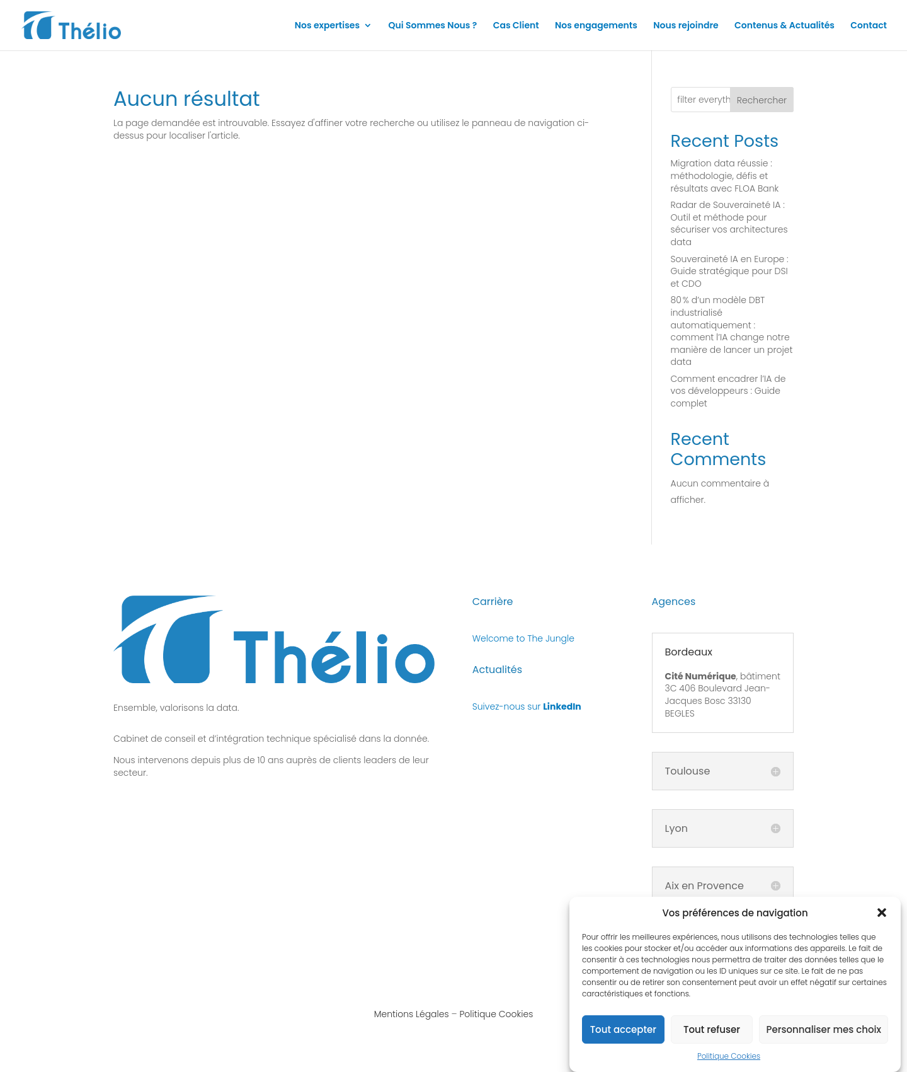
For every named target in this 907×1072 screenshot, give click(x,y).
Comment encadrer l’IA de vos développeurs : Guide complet (728, 391)
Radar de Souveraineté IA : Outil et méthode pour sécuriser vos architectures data (729, 223)
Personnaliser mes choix (823, 1033)
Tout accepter (623, 1033)
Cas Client (516, 26)
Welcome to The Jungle (523, 638)
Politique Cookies (728, 1060)
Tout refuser (711, 1033)
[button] (882, 917)
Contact (868, 26)
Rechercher (762, 100)
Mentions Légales (411, 1014)
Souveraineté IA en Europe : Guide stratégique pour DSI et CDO (730, 271)
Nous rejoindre (686, 26)
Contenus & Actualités (784, 26)
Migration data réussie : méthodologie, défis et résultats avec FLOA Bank (725, 175)
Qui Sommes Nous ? (432, 26)
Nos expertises (327, 26)
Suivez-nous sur (526, 706)
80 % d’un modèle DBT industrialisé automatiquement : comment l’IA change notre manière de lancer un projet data (732, 331)
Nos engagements (596, 26)
